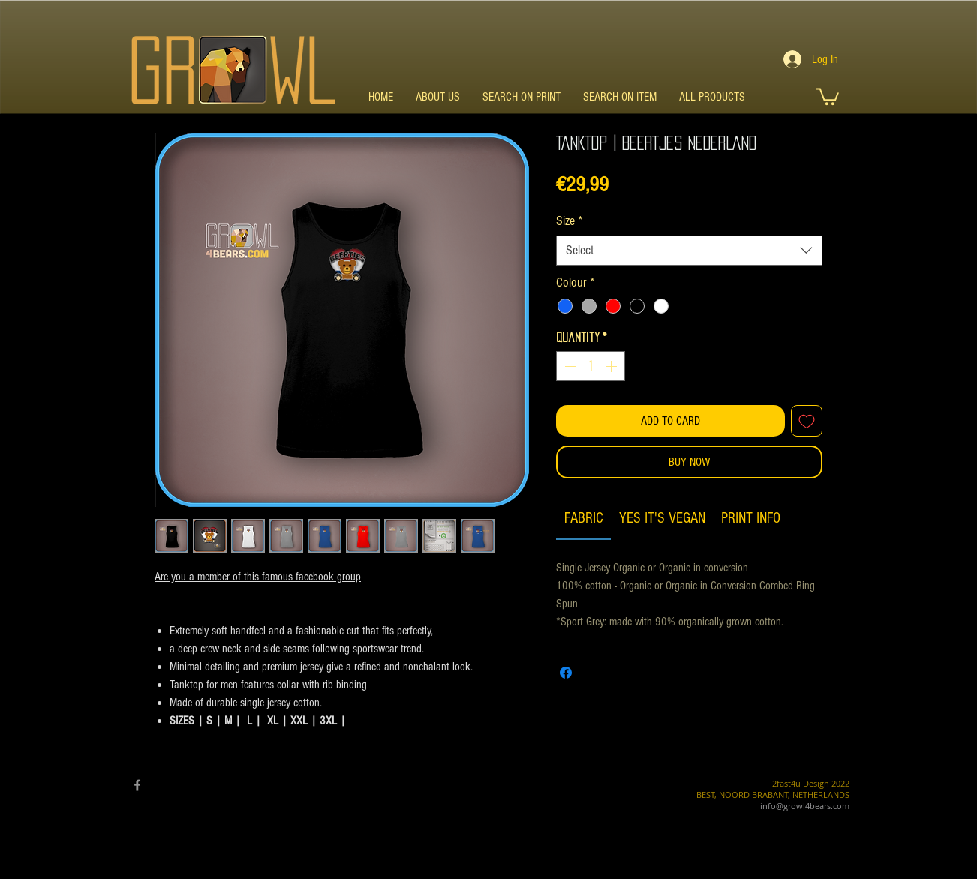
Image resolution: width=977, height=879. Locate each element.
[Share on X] (594, 673)
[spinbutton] (590, 366)
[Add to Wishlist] (806, 420)
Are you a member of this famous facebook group (258, 577)
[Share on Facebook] (566, 673)
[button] (827, 95)
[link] (583, 518)
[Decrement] (568, 366)
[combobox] (689, 251)
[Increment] (612, 366)
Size (569, 221)
